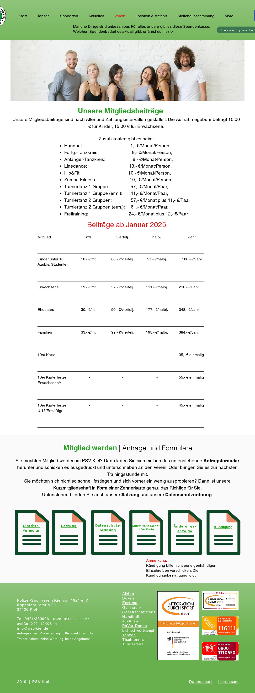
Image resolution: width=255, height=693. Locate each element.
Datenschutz (200, 681)
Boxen (128, 598)
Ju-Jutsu (130, 621)
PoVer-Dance (134, 625)
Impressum (228, 681)
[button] (45, 16)
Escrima (130, 602)
